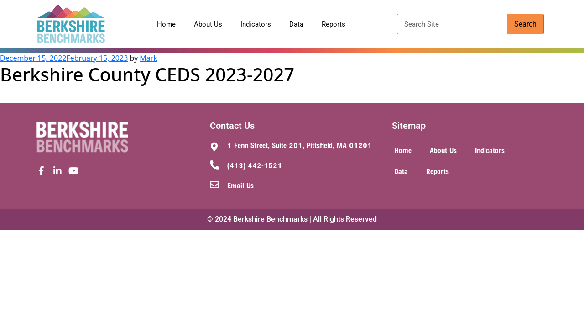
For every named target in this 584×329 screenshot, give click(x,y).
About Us (208, 24)
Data (296, 24)
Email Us (240, 185)
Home (166, 24)
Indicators (255, 24)
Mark (148, 58)
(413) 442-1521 (254, 164)
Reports (333, 24)
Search (525, 24)
